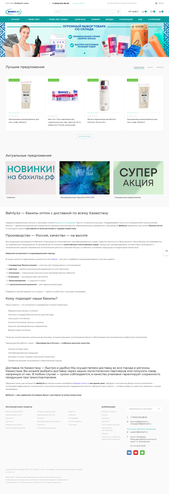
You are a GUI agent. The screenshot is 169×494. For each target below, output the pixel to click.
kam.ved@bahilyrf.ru (139, 421)
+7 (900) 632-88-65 (60, 3)
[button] (81, 53)
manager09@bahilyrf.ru (140, 424)
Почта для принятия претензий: (141, 429)
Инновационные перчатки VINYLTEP (77, 197)
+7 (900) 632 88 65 (138, 417)
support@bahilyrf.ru (139, 432)
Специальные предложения (128, 197)
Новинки (11, 197)
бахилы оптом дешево (65, 223)
